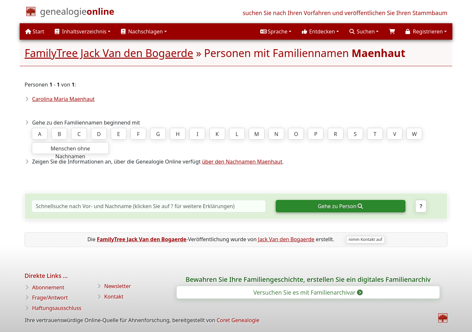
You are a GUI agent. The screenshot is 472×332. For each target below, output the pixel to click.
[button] (276, 31)
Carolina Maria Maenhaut (63, 99)
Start (34, 31)
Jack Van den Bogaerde (286, 239)
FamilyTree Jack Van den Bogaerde (109, 53)
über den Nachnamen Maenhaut (242, 161)
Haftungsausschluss (57, 308)
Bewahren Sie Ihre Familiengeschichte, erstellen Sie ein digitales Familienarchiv (308, 279)
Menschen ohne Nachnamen (70, 149)
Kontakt (114, 296)
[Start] (77, 12)
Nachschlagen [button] (142, 31)
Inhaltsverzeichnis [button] (81, 31)
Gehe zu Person (340, 206)
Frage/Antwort (50, 297)
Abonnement (48, 287)
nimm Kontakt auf (365, 239)
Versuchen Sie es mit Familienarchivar (307, 292)
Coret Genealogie (238, 320)
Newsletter (117, 286)
